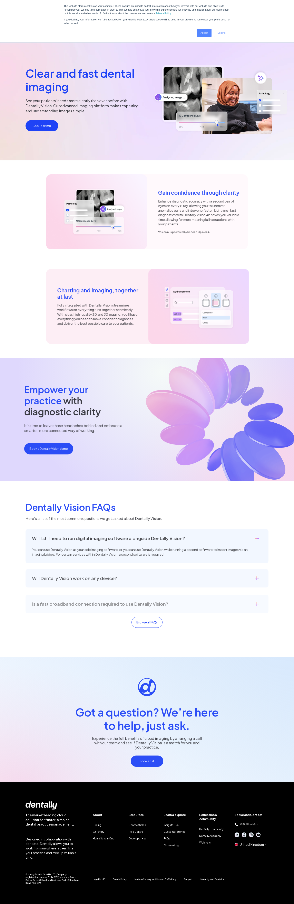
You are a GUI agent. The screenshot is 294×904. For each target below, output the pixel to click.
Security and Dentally (212, 879)
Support (188, 879)
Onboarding (171, 845)
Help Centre (135, 831)
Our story (98, 831)
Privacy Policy (163, 13)
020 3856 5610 (246, 824)
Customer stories (174, 831)
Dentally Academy (210, 835)
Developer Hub (137, 838)
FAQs (167, 838)
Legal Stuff (99, 879)
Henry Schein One (103, 838)
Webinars (205, 842)
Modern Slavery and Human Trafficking (155, 879)
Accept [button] (204, 32)
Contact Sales (137, 825)
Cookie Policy (120, 879)
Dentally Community (211, 829)
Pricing (97, 825)
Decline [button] (221, 32)
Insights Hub (171, 825)
